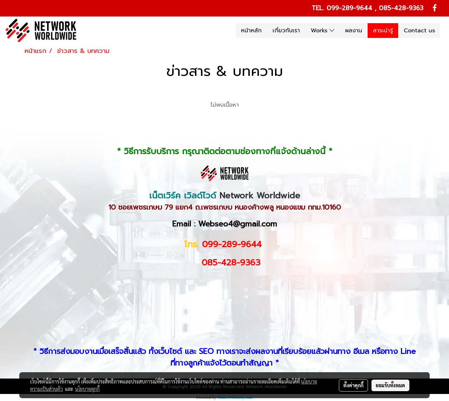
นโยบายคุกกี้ (87, 389)
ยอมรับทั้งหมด (390, 385)
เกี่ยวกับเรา (286, 30)
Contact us (419, 30)
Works (322, 30)
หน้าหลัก (251, 30)
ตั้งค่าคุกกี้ (353, 385)
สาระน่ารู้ (383, 30)
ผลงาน (353, 30)
